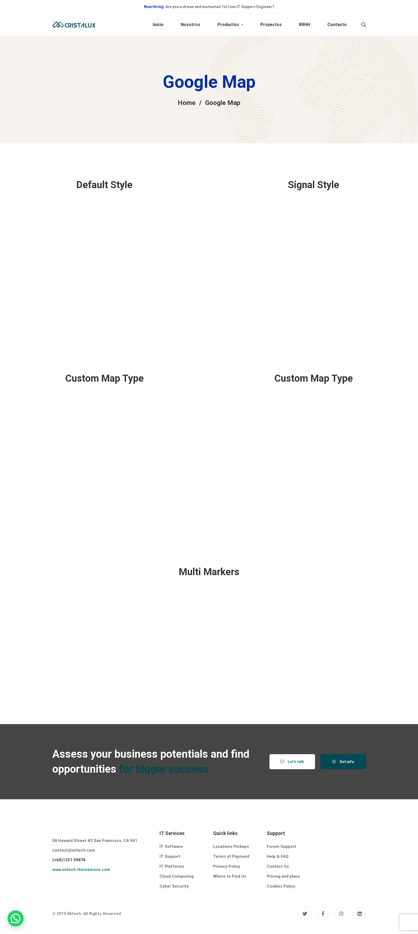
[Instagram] (341, 913)
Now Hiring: (154, 7)
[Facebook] (323, 913)
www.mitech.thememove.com (81, 869)
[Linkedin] (359, 913)
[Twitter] (304, 913)
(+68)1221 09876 (69, 860)
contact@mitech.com (73, 850)
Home (186, 103)
